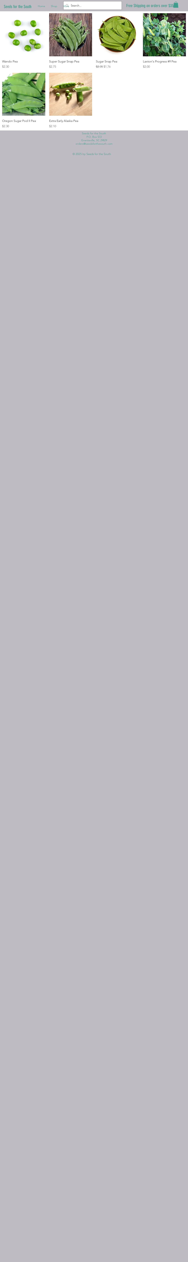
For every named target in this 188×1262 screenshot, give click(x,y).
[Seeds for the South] (19, 7)
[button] (175, 5)
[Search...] (92, 5)
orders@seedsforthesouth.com (94, 143)
